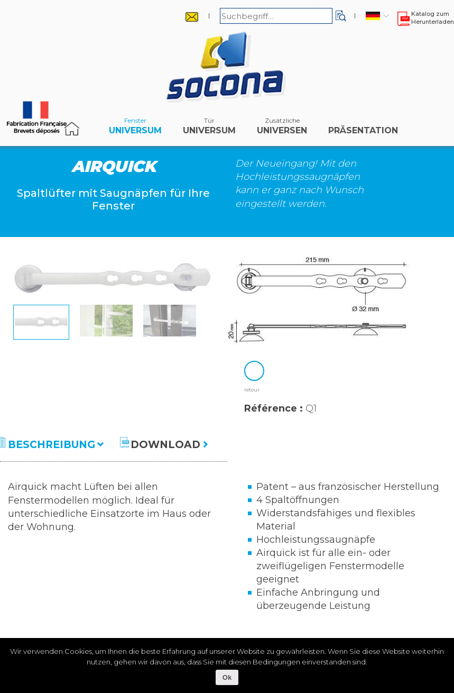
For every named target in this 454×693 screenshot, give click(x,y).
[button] (340, 16)
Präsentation (363, 128)
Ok (227, 677)
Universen (282, 128)
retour (252, 390)
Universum (135, 128)
